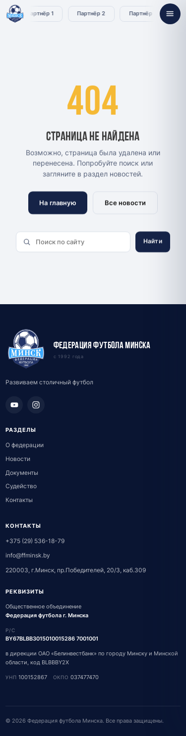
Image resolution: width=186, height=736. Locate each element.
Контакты (19, 500)
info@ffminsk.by (27, 555)
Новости (17, 458)
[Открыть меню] (170, 13)
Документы (21, 472)
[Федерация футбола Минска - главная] (15, 14)
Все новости (125, 203)
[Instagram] (36, 405)
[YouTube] (14, 405)
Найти (152, 241)
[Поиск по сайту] (73, 241)
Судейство (21, 486)
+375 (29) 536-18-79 (34, 541)
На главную (58, 203)
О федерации (24, 445)
